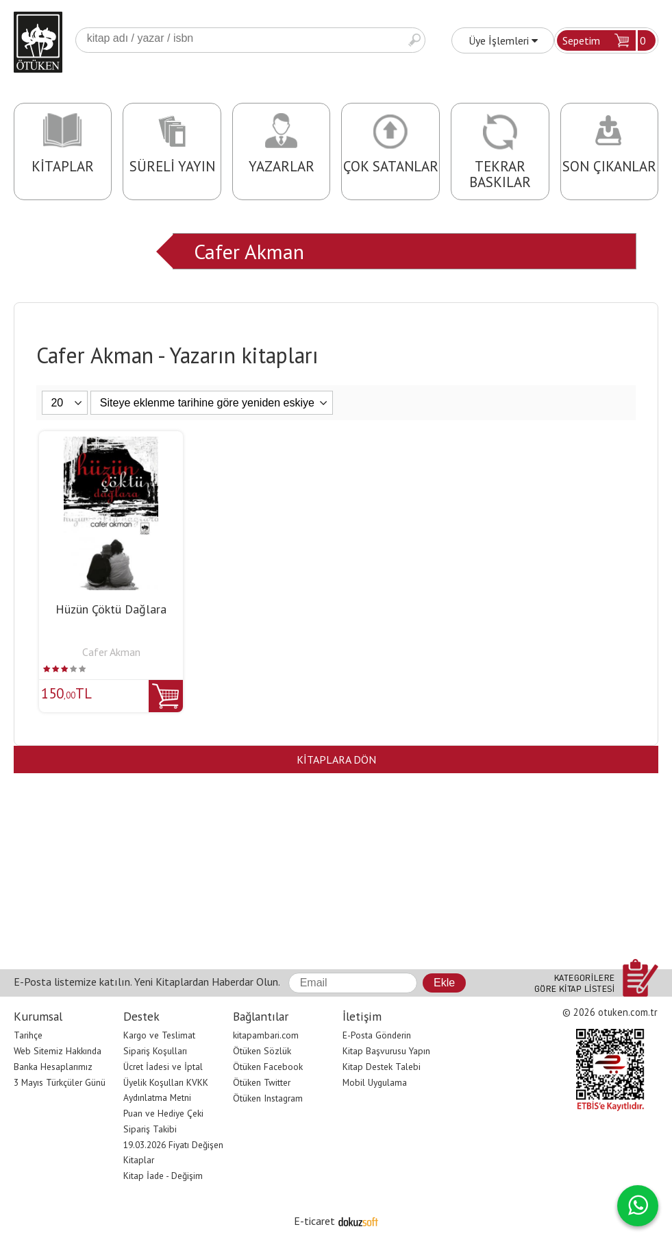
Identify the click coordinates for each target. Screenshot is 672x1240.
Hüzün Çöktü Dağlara (110, 609)
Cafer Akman (249, 251)
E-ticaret (314, 1221)
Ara (414, 40)
